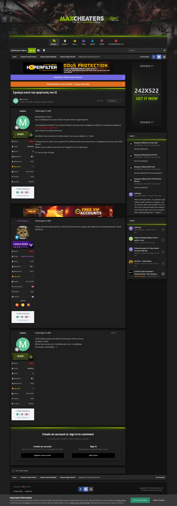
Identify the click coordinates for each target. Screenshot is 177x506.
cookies (27, 503)
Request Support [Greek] (43, 102)
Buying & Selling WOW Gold (144, 167)
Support (92, 44)
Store (74, 44)
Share (100, 101)
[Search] (139, 50)
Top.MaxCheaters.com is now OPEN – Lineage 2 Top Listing (67, 84)
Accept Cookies (140, 500)
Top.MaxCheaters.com (116, 44)
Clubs (84, 44)
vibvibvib (137, 253)
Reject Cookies (159, 500)
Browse (53, 44)
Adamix (137, 263)
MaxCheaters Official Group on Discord (68, 77)
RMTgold (139, 145)
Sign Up (32, 50)
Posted (152, 145)
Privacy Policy (18, 491)
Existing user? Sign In (19, 50)
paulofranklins (141, 196)
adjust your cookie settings (79, 503)
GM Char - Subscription (143, 261)
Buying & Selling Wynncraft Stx (145, 155)
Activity (64, 44)
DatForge (137, 193)
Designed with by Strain (22, 487)
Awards (101, 44)
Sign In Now (93, 455)
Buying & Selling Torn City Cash (146, 143)
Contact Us (28, 491)
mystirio (25, 99)
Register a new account (42, 455)
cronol (136, 243)
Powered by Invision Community (151, 490)
